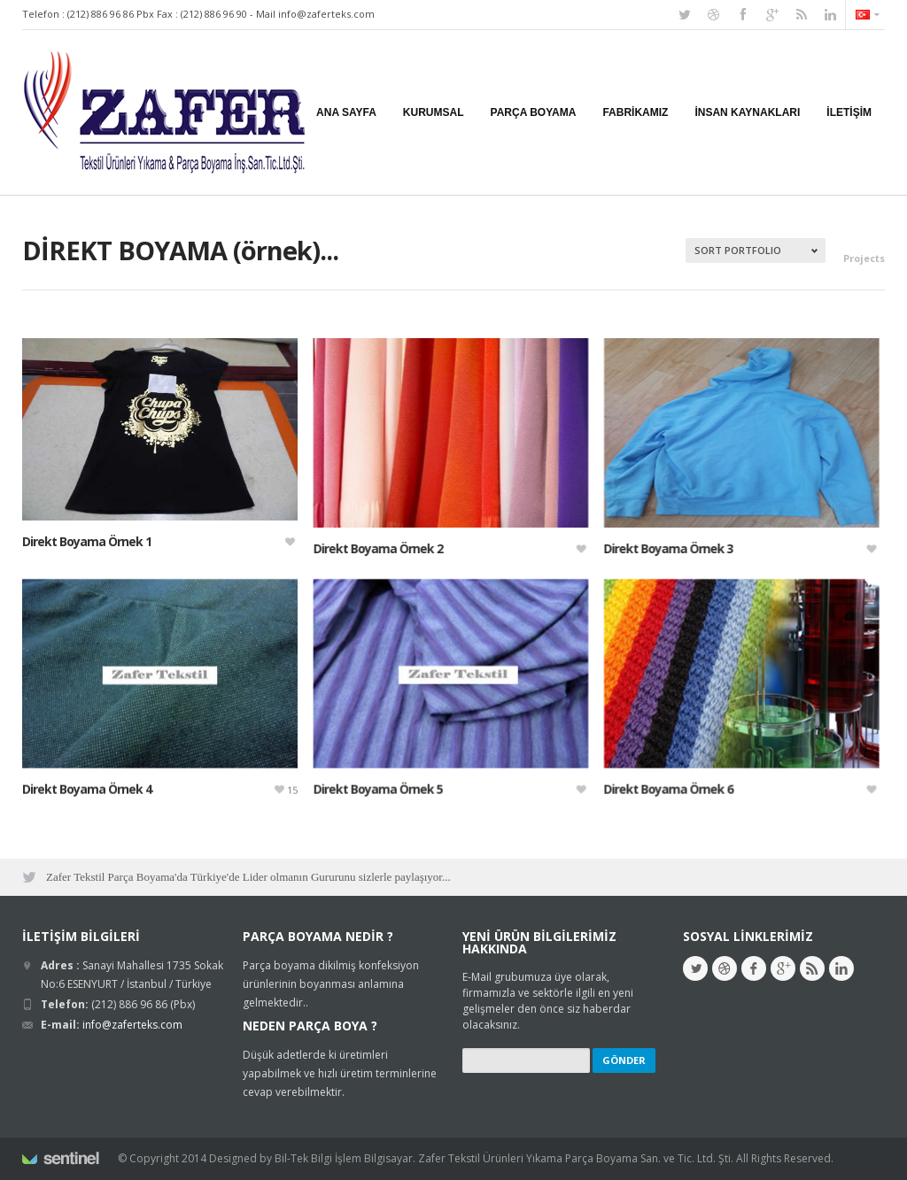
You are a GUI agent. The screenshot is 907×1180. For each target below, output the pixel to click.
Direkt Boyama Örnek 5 (370, 783)
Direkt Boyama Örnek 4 (86, 783)
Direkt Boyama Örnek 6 (652, 783)
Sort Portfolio (737, 250)
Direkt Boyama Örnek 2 (370, 548)
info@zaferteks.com (326, 13)
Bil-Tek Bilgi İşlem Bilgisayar (344, 1158)
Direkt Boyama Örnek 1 (86, 541)
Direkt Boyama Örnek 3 (652, 548)
